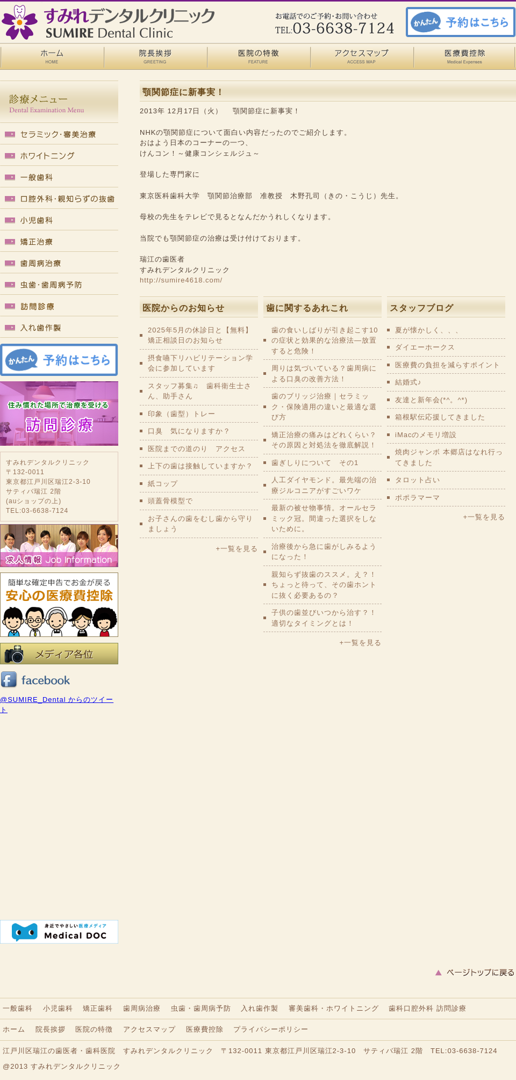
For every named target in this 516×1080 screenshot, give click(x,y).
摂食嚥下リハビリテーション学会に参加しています (200, 363)
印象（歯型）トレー (182, 414)
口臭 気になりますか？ (189, 431)
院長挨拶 (154, 56)
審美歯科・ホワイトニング (334, 1008)
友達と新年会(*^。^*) (431, 400)
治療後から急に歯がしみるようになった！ (324, 551)
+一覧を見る (237, 549)
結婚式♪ (408, 382)
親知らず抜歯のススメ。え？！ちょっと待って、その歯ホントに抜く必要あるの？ (324, 584)
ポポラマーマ (417, 498)
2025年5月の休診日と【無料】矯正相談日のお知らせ (200, 335)
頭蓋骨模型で (170, 501)
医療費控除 (464, 56)
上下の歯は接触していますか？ (200, 466)
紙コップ (163, 484)
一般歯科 (59, 177)
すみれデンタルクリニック (76, 1066)
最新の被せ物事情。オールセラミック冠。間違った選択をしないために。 (324, 518)
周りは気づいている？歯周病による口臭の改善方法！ (324, 373)
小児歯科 (59, 220)
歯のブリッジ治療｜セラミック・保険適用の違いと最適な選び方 (324, 406)
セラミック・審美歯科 (59, 134)
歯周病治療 (59, 263)
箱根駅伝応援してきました (440, 417)
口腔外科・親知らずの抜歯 (59, 198)
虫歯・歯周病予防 (59, 284)
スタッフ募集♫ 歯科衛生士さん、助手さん (200, 391)
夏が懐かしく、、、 (429, 330)
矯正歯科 (59, 241)
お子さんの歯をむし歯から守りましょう (200, 523)
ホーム (14, 1029)
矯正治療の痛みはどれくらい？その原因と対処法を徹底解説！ (324, 440)
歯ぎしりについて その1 (315, 463)
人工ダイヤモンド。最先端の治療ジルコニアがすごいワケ (324, 485)
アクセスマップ (361, 56)
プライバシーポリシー (271, 1029)
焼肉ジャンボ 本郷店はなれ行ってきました (449, 457)
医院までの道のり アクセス (197, 449)
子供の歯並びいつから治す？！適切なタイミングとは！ (324, 617)
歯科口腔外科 (411, 1008)
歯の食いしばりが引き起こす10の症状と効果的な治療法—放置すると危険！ (324, 340)
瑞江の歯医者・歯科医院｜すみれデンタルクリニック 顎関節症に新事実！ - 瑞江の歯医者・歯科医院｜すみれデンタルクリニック (107, 21)
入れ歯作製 (59, 327)
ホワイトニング (59, 155)
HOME (51, 56)
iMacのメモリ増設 (426, 435)
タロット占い (417, 480)
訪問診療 (59, 306)
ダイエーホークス (425, 347)
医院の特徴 (258, 56)
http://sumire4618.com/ (181, 280)
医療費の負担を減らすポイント (447, 365)
